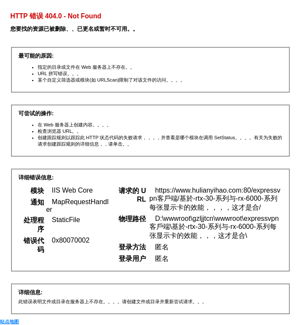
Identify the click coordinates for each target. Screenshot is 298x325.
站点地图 (9, 321)
